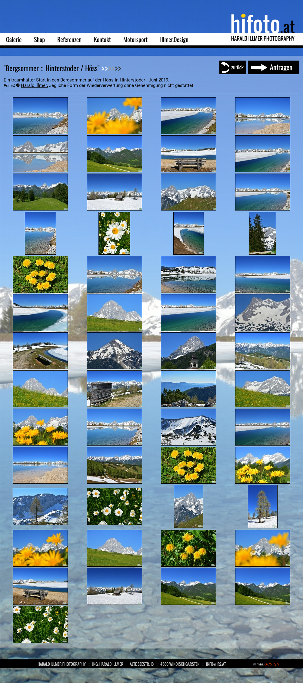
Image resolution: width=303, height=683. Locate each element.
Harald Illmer (34, 85)
